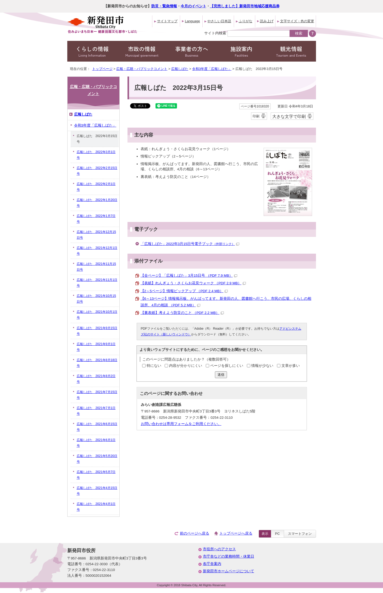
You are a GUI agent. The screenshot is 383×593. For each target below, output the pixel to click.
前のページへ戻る (194, 533)
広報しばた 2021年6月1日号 (96, 443)
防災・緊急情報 (164, 6)
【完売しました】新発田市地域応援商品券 (245, 6)
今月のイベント (193, 6)
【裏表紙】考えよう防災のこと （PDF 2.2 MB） (182, 313)
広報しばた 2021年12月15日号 (96, 235)
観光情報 (291, 51)
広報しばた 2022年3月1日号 (96, 155)
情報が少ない (262, 366)
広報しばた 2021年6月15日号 (97, 427)
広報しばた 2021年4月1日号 (96, 507)
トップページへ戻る (235, 533)
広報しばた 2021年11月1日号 (97, 282)
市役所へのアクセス (219, 549)
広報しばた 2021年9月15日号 (97, 331)
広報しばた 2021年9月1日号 (96, 347)
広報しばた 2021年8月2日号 (96, 379)
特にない (154, 366)
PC (277, 534)
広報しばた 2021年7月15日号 (97, 395)
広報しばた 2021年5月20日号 (97, 459)
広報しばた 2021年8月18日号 (97, 363)
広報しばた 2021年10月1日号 (97, 314)
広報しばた (179, 69)
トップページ (102, 69)
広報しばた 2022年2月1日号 (96, 187)
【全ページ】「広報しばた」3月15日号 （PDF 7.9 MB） (189, 276)
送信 (221, 375)
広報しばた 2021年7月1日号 (96, 411)
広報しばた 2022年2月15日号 (97, 171)
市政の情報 (142, 51)
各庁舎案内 (212, 564)
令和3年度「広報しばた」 (211, 69)
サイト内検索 (215, 33)
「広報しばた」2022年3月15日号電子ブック (190, 244)
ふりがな (245, 21)
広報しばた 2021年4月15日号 (97, 491)
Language (192, 21)
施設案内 (241, 51)
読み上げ (267, 21)
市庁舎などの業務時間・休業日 (228, 556)
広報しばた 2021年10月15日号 (96, 298)
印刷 (256, 116)
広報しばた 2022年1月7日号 (96, 219)
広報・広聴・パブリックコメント (141, 69)
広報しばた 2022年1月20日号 (97, 203)
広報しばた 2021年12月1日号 (97, 250)
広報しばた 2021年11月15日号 (96, 266)
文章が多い (290, 366)
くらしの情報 (92, 51)
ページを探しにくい (226, 366)
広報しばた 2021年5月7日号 (96, 475)
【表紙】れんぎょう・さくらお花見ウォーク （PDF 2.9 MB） (193, 283)
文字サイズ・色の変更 (297, 21)
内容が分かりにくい (185, 366)
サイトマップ (167, 21)
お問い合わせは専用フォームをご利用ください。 (181, 424)
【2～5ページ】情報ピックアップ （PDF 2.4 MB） (184, 291)
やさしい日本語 (219, 21)
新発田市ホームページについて (228, 571)
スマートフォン (300, 534)
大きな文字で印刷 (289, 116)
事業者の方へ (191, 51)
